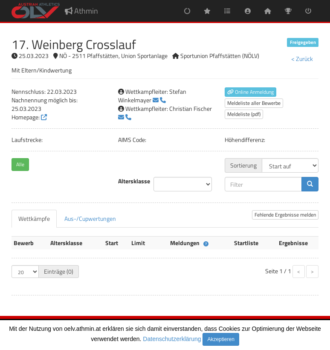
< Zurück (302, 58)
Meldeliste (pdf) (244, 114)
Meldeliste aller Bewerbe (254, 103)
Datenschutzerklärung (172, 339)
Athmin (81, 11)
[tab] (34, 219)
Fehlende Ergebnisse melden (285, 215)
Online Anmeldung (250, 92)
